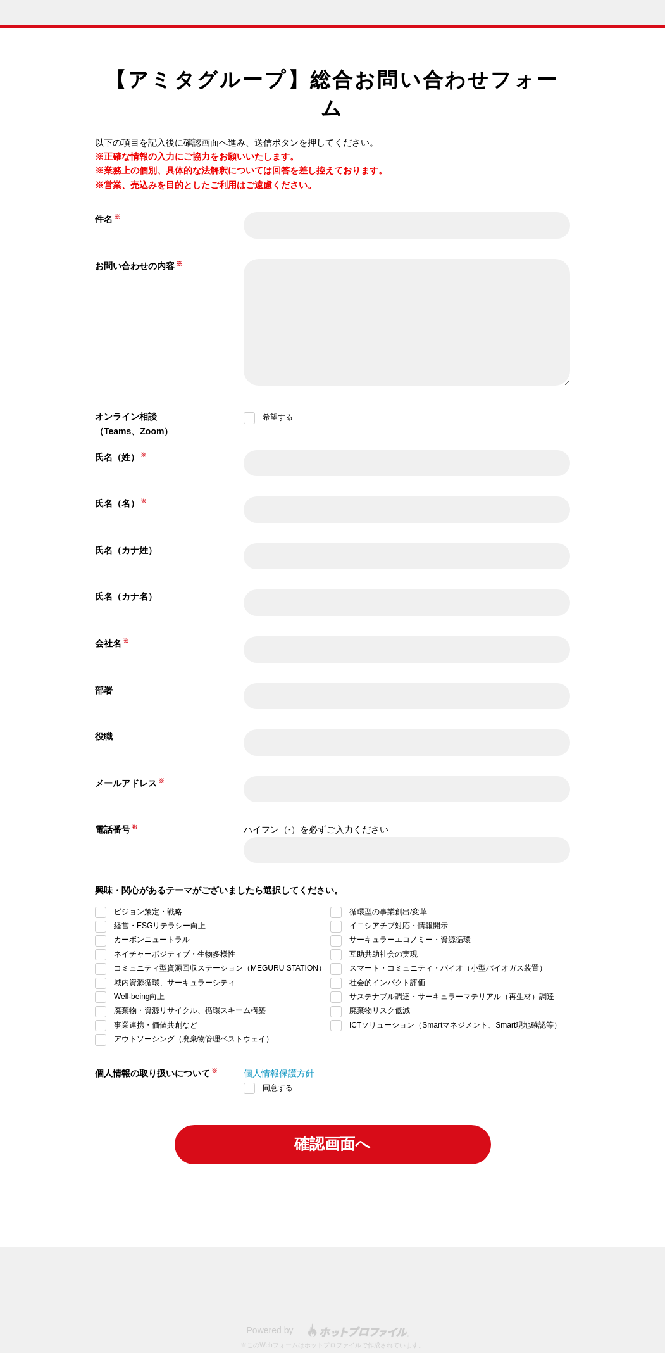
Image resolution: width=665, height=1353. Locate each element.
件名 (104, 219)
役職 (104, 736)
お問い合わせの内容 (135, 266)
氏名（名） (117, 503)
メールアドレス (126, 783)
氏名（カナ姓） (126, 550)
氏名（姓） (117, 457)
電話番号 (112, 829)
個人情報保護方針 (279, 1073)
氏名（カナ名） (126, 596)
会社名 (108, 643)
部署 (104, 690)
